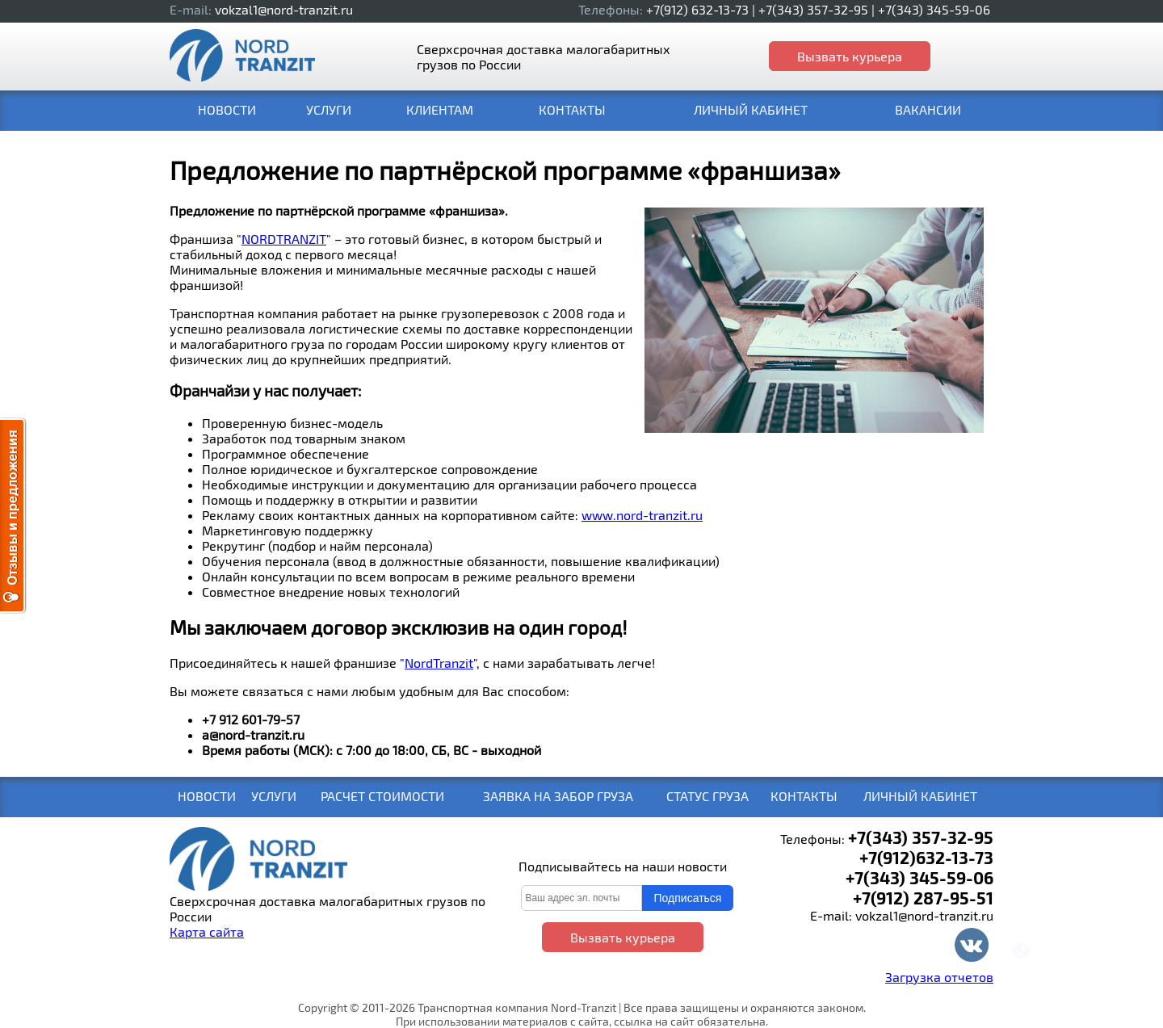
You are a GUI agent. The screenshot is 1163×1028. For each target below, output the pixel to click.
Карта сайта (207, 931)
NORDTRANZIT (283, 238)
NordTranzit (439, 662)
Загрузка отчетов (939, 976)
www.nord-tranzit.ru (642, 514)
